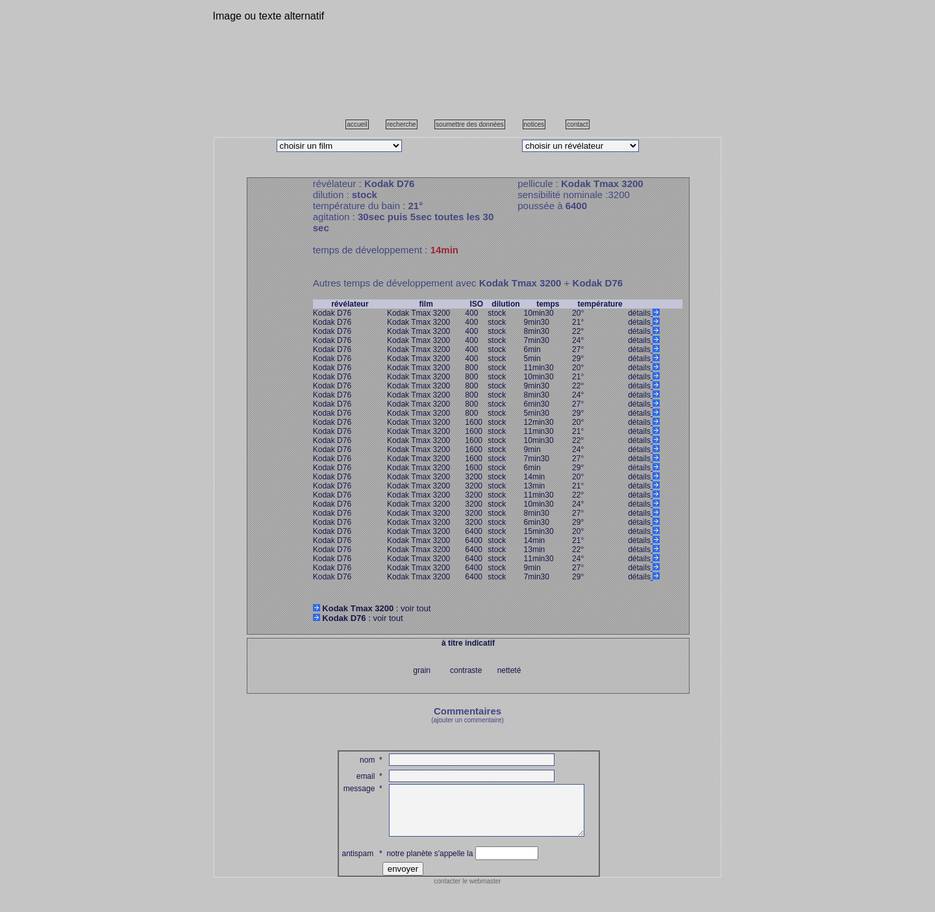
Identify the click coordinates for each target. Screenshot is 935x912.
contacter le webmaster (467, 890)
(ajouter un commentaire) (467, 720)
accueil (357, 124)
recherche (401, 124)
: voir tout (372, 608)
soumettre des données (470, 124)
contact (577, 124)
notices (534, 124)
